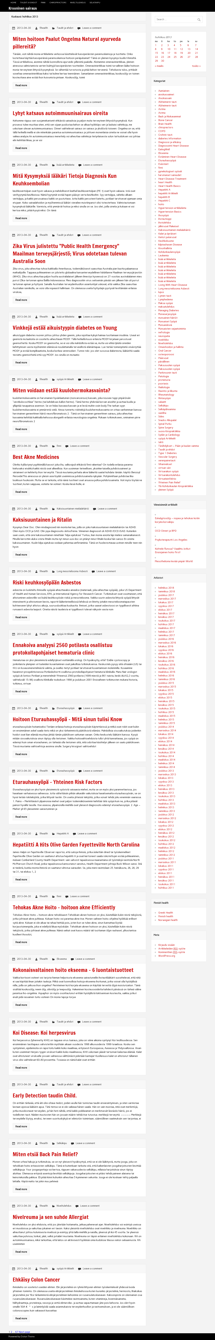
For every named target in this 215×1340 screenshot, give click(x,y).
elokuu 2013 (165, 785)
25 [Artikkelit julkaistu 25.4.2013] (175, 57)
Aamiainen (163, 90)
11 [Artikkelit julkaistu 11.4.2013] (175, 49)
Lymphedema (165, 299)
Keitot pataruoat (167, 237)
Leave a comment (91, 27)
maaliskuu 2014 (166, 759)
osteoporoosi (166, 354)
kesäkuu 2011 (166, 880)
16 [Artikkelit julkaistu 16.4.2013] (162, 53)
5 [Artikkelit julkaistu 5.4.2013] (180, 45)
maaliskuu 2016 (166, 671)
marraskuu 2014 (167, 730)
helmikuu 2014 (166, 763)
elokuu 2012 (165, 829)
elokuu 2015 (165, 697)
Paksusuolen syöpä (169, 365)
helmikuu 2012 (166, 851)
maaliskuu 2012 (166, 847)
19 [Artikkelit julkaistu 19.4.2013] (181, 53)
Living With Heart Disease (172, 284)
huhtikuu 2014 (166, 756)
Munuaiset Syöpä (167, 321)
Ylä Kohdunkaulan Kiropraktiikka (175, 486)
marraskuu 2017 (167, 598)
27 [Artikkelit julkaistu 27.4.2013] (188, 57)
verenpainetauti (166, 460)
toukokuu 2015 (166, 708)
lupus (161, 292)
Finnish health (165, 916)
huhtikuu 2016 (166, 668)
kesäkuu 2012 (166, 836)
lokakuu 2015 (165, 690)
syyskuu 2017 (166, 606)
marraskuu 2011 (167, 862)
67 (16, 1332)
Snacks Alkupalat (167, 420)
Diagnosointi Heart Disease (173, 145)
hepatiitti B (164, 197)
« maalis (159, 66)
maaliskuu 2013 (166, 803)
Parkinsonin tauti (167, 372)
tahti (160, 442)
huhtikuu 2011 (166, 887)
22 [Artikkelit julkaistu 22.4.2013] (156, 57)
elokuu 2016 (165, 653)
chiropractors (57, 2)
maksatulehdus (166, 306)
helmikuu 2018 (166, 587)
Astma (161, 109)
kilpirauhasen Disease (170, 244)
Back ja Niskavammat (169, 116)
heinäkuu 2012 (166, 832)
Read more (21, 85)
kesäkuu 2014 (166, 748)
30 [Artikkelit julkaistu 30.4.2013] (162, 60)
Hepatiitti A (63, 833)
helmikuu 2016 (166, 675)
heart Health (165, 182)
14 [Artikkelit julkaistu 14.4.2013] (196, 49)
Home (13, 2)
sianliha (162, 413)
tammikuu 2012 (166, 854)
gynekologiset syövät (170, 171)
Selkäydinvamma (167, 409)
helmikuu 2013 (166, 807)
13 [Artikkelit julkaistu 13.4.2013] (188, 49)
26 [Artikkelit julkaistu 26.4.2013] (181, 57)
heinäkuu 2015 (166, 701)
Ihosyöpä (163, 215)
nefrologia (164, 332)
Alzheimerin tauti (167, 101)
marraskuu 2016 (167, 642)
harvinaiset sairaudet (169, 175)
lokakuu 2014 (165, 734)
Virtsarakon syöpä (168, 471)
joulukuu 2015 (166, 683)
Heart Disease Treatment (172, 178)
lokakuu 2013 (165, 778)
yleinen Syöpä (165, 489)
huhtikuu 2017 (166, 624)
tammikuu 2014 (166, 767)
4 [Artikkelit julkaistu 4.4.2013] (174, 45)
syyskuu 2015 (166, 693)
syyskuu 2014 (166, 737)
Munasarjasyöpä (167, 314)
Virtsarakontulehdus (169, 475)
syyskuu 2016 (166, 650)
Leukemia (163, 255)
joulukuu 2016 (166, 639)
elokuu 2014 (165, 741)
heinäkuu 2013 (166, 789)
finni (43, 2)
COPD (161, 131)
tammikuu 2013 (166, 811)
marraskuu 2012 (167, 818)
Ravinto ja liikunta (167, 391)
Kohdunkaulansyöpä (169, 252)
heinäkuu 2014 (166, 745)
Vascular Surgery (167, 456)
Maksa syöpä (165, 303)
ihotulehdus (164, 222)
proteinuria (164, 380)
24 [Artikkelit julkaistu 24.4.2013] (168, 57)
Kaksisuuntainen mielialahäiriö (73, 508)
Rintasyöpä (164, 398)
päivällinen (163, 361)
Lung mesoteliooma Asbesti (72, 571)
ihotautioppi (164, 219)
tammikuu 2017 (166, 635)
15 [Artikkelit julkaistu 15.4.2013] (156, 53)
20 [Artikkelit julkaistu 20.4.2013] (188, 53)
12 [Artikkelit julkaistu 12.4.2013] (181, 49)
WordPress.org (166, 955)
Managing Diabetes (168, 310)
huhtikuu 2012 (166, 844)
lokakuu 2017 (165, 602)
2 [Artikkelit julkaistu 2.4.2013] (161, 45)
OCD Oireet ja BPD (166, 530)
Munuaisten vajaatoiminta (172, 328)
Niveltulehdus (78, 2)
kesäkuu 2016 (166, 661)
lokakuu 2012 (165, 822)
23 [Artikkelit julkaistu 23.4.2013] (162, 57)
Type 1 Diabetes (167, 453)
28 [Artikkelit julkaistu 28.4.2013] (196, 57)
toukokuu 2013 (166, 796)
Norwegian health (168, 920)
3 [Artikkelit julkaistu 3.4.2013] (168, 45)
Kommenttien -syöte (171, 952)
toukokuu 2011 (166, 884)
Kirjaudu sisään (166, 945)
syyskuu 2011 (166, 869)
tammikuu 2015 (166, 723)
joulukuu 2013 (166, 770)
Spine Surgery (165, 427)
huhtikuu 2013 (166, 800)
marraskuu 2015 (167, 686)
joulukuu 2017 (166, 595)
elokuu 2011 (165, 873)
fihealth (44, 27)
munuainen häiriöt (167, 317)
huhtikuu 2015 (166, 712)
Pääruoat (163, 358)
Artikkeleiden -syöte (171, 948)
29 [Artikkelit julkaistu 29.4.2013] (156, 60)
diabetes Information (169, 138)
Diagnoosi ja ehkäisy (169, 142)
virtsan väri (164, 467)
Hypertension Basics (169, 211)
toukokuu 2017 (166, 620)
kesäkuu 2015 (166, 705)
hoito (161, 204)
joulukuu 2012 (166, 814)
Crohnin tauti (165, 134)
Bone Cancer (165, 120)
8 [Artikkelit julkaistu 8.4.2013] (155, 49)
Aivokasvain (165, 98)
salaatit (162, 401)
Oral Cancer (165, 350)
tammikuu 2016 (166, 679)
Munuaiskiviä (165, 325)
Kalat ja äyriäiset (167, 233)
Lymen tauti (164, 295)
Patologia (163, 376)
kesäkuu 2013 (166, 792)
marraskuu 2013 (167, 774)
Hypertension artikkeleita (172, 208)
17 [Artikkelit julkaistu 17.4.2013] (168, 53)
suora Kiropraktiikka (169, 431)
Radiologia (164, 387)
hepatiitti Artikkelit (168, 193)
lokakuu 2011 (165, 866)
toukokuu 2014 (166, 752)
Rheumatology (166, 394)
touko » (196, 66)
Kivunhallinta (165, 248)
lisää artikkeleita (65, 164)
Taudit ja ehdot (28, 2)
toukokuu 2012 (166, 840)
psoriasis (163, 383)
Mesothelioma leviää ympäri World (174, 561)
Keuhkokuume (166, 240)
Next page (24, 1332)
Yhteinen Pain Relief (169, 482)
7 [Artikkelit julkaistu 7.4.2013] (195, 45)
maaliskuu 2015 (166, 715)
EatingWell (164, 149)
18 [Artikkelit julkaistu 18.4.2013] (175, 53)
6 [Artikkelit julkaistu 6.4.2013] (188, 45)
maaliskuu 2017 (166, 628)
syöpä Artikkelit (65, 379)
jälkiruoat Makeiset (168, 226)
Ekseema (62, 958)
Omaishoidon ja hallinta (170, 347)
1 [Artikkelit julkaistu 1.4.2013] (155, 45)
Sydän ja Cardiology (169, 434)
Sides (161, 416)
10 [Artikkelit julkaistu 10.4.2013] (168, 49)
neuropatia (164, 336)
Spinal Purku (165, 423)
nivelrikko (163, 339)
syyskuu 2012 (166, 825)
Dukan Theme (28, 1336)
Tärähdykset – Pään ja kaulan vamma (178, 445)
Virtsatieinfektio (167, 478)
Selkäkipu (95, 2)
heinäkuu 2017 (166, 613)
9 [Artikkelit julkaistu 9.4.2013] (161, 49)
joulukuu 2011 (166, 858)
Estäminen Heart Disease (172, 156)
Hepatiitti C (164, 200)
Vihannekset (165, 464)
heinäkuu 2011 (166, 876)
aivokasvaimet (166, 94)
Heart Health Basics (169, 186)
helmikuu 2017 (166, 631)
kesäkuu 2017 (166, 617)
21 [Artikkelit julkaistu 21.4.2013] (196, 53)
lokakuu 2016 (165, 646)
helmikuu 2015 (166, 719)
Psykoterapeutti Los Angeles (171, 539)
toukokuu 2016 (166, 664)
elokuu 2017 (165, 609)
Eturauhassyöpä (65, 708)
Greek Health (165, 912)
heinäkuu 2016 (166, 657)
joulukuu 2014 (166, 726)
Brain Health (165, 123)
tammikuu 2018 (166, 591)
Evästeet (163, 164)
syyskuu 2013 (166, 781)
